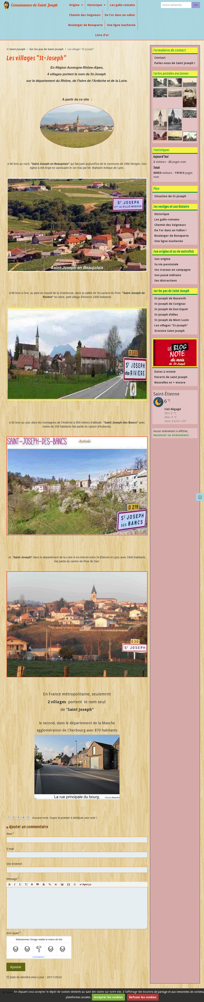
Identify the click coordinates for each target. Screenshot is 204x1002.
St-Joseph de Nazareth (170, 298)
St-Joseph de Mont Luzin (171, 320)
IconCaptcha (38, 957)
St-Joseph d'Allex (166, 314)
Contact (160, 57)
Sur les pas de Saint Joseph (46, 49)
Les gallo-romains (122, 5)
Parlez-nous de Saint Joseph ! (174, 63)
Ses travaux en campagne (172, 269)
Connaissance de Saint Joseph (34, 4)
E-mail (10, 848)
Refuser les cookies (142, 997)
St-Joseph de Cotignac (170, 303)
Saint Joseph (17, 49)
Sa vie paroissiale (166, 264)
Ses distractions (165, 280)
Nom (9, 833)
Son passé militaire (167, 275)
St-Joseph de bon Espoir (171, 309)
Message (11, 878)
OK (196, 5)
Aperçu (85, 884)
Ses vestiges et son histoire (171, 207)
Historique (94, 5)
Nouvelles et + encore (169, 382)
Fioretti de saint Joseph (170, 377)
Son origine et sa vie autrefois (173, 251)
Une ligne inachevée (121, 25)
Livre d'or (102, 35)
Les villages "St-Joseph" (171, 325)
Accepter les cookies (108, 997)
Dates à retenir (165, 371)
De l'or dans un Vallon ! (170, 230)
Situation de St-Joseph (170, 196)
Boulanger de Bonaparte (85, 25)
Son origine (162, 259)
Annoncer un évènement (171, 435)
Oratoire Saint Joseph (169, 330)
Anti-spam (12, 933)
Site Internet (14, 863)
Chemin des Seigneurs (84, 15)
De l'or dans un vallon (120, 15)
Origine (74, 5)
